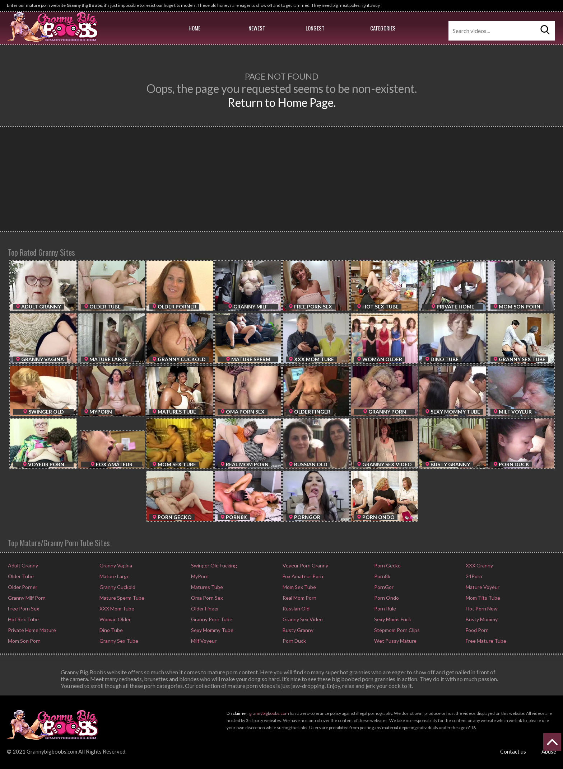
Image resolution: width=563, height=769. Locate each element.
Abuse (548, 751)
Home (194, 28)
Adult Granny (22, 565)
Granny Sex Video (302, 619)
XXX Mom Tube (116, 608)
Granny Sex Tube (118, 641)
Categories (383, 28)
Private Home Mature (31, 630)
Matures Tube (206, 587)
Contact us (513, 751)
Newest (256, 28)
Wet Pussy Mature (395, 641)
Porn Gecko (387, 565)
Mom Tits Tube (482, 598)
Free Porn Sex (23, 608)
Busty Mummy (481, 619)
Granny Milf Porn (26, 598)
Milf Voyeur (203, 641)
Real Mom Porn (299, 598)
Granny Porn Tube (211, 619)
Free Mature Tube (485, 641)
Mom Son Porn (24, 641)
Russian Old (296, 608)
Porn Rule (384, 608)
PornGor (383, 587)
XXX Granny (479, 565)
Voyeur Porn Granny (305, 565)
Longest (315, 28)
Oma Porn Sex (206, 598)
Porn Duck (294, 641)
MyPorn (199, 576)
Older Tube (20, 576)
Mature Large (114, 576)
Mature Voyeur (482, 587)
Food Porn (477, 630)
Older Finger (204, 608)
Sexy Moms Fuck (392, 619)
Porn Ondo (386, 598)
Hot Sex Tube (23, 619)
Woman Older (114, 619)
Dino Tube (110, 630)
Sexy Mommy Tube (211, 630)
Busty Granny (297, 630)
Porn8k (381, 576)
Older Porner (22, 587)
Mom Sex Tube (299, 587)
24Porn (473, 576)
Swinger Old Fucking (213, 565)
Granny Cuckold (116, 587)
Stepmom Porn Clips (396, 630)
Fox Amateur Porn (302, 576)
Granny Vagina (115, 565)
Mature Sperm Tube (121, 598)
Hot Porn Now (481, 608)
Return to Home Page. (282, 102)
